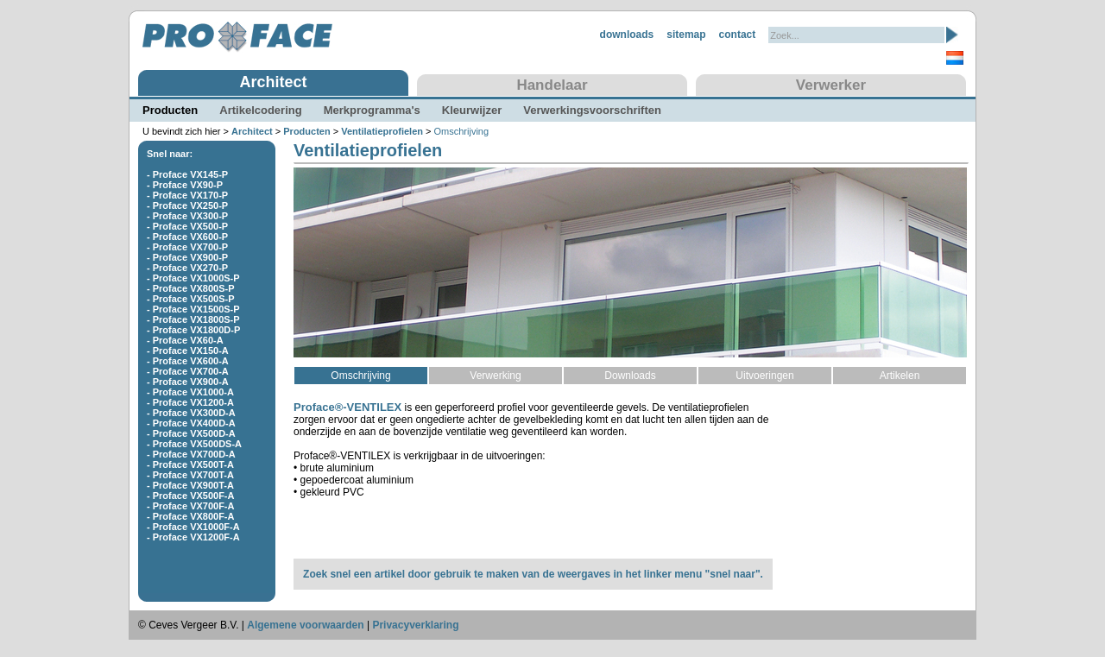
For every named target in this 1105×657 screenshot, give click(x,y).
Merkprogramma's (372, 110)
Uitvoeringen (764, 376)
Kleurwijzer (472, 110)
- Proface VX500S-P (191, 299)
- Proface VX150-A (188, 350)
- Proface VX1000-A (190, 392)
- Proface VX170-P (187, 195)
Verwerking (495, 376)
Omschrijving (360, 376)
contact (737, 34)
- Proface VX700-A (188, 371)
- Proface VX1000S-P (193, 278)
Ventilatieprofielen (382, 131)
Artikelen (900, 376)
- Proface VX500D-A (191, 433)
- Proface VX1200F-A (193, 537)
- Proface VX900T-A (190, 485)
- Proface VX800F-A (190, 516)
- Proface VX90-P (185, 185)
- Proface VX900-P (187, 257)
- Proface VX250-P (187, 205)
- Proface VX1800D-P (193, 330)
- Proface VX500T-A (190, 464)
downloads (627, 34)
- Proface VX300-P (187, 216)
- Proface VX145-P (187, 174)
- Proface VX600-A (188, 361)
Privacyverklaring (415, 625)
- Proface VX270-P (187, 267)
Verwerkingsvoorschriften (592, 110)
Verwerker (831, 85)
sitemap (685, 34)
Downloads (629, 376)
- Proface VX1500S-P (193, 309)
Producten (170, 110)
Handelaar (551, 85)
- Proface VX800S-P (191, 288)
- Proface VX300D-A (191, 412)
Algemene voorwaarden (305, 625)
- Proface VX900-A (188, 381)
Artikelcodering (260, 110)
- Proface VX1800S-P (193, 319)
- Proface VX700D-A (191, 454)
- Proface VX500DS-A (194, 444)
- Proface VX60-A (185, 340)
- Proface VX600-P (187, 236)
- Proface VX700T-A (190, 475)
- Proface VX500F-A (190, 495)
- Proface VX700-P (187, 247)
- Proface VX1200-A (190, 402)
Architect (272, 82)
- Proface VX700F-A (190, 506)
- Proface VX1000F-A (193, 526)
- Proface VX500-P (187, 226)
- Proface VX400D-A (191, 423)
